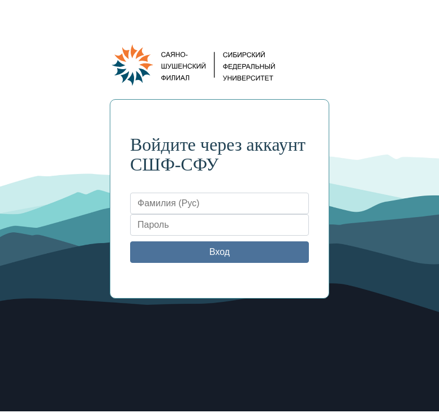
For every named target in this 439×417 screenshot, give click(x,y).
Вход (219, 252)
